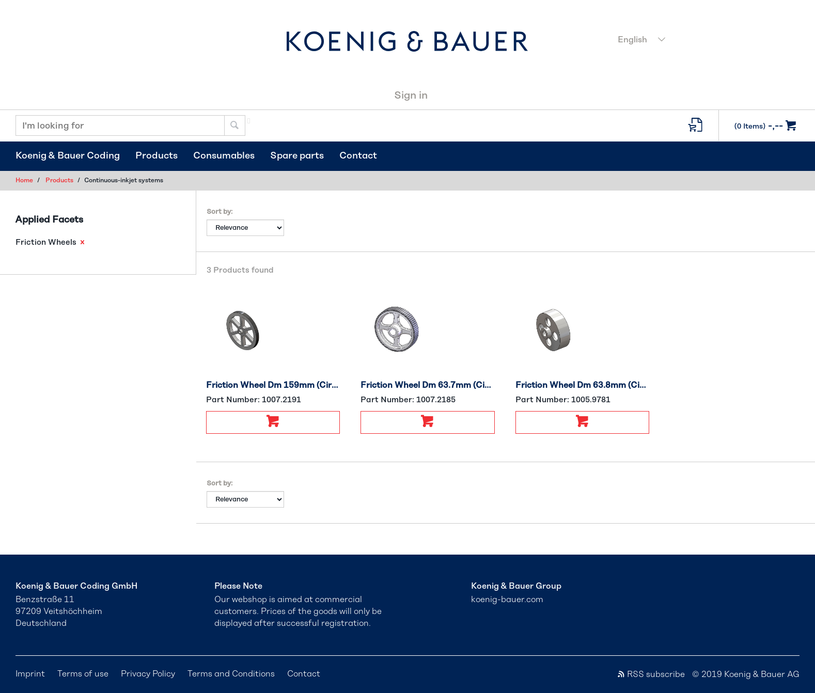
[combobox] (706, 41)
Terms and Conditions (231, 674)
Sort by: (219, 212)
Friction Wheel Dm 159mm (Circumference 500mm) (273, 385)
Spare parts (297, 156)
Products (156, 156)
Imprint (30, 674)
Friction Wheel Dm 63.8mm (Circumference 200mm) (582, 385)
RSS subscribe (651, 674)
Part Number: (253, 400)
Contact (358, 156)
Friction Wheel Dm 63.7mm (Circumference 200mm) (428, 385)
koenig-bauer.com (507, 599)
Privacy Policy (148, 674)
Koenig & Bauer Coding (67, 156)
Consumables (224, 156)
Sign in (411, 95)
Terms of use (82, 674)
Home (24, 180)
